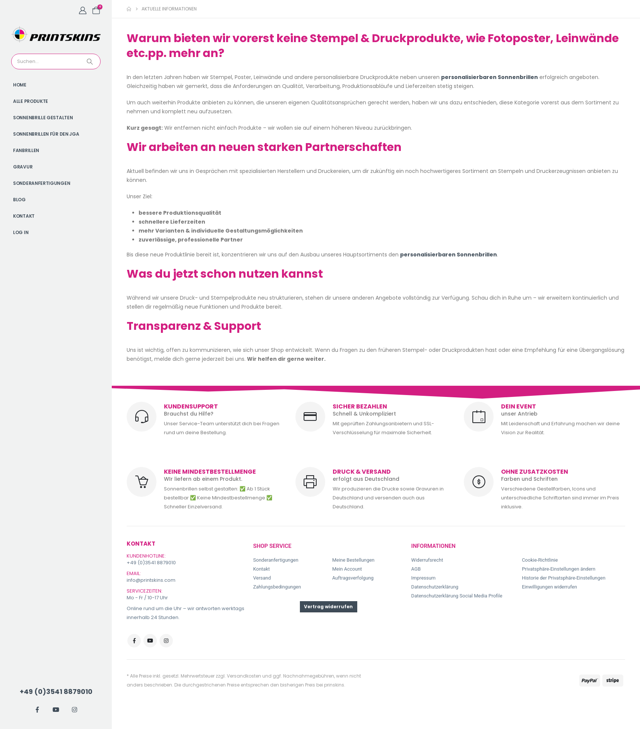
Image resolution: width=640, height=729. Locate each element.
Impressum (423, 578)
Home (19, 85)
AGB (416, 569)
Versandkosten (244, 676)
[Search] (90, 61)
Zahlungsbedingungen (277, 587)
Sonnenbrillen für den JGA (46, 134)
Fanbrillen (26, 150)
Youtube (150, 640)
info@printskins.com (151, 580)
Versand (262, 578)
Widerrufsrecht (427, 560)
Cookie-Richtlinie (540, 560)
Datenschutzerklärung (435, 587)
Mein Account (347, 569)
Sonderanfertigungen (41, 183)
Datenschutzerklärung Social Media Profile (457, 596)
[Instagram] (74, 709)
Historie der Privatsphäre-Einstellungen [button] (563, 578)
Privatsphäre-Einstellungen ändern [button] (558, 569)
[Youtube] (55, 709)
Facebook (134, 640)
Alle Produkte (30, 101)
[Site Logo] (56, 34)
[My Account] (82, 10)
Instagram (166, 640)
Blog (19, 199)
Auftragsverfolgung (353, 578)
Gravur (22, 167)
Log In (20, 232)
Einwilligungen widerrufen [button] (549, 587)
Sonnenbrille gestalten (43, 117)
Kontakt (24, 216)
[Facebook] (37, 709)
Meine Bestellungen (353, 560)
